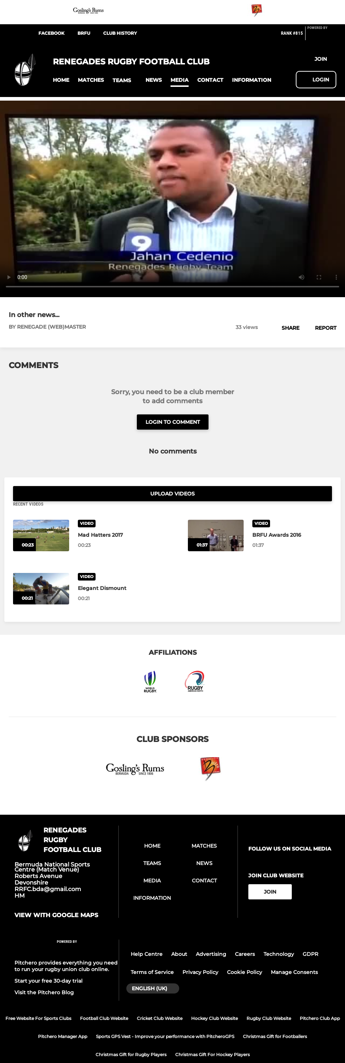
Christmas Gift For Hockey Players (212, 1039)
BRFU (83, 33)
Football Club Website (104, 1003)
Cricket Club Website (159, 1003)
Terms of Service (152, 957)
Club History (120, 33)
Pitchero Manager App (62, 1021)
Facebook (51, 33)
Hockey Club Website (214, 1003)
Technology (279, 939)
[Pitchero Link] (321, 36)
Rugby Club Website (269, 1003)
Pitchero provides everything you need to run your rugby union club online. (66, 950)
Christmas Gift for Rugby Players (131, 1039)
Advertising (211, 939)
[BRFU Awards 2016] (216, 520)
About (179, 939)
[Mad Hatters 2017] (41, 520)
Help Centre (147, 939)
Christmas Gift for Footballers (275, 1021)
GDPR (310, 939)
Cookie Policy (244, 957)
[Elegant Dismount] (41, 573)
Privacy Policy (200, 957)
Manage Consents (294, 957)
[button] (61, 80)
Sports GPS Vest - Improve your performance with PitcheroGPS (165, 1021)
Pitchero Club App (320, 1003)
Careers (245, 939)
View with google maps (56, 900)
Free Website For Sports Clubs (38, 1003)
